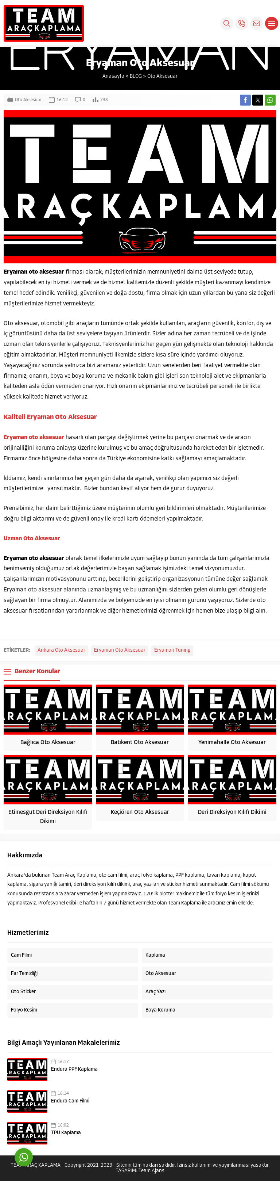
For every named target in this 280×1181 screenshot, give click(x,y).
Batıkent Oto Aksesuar (140, 743)
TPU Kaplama (66, 1133)
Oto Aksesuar (162, 76)
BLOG (136, 76)
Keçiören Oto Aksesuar (140, 812)
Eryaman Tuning (172, 650)
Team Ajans (151, 1171)
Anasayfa (113, 76)
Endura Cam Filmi (70, 1101)
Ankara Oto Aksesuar (61, 650)
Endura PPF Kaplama (74, 1069)
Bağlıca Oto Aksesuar (47, 743)
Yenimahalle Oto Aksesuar (232, 743)
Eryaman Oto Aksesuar (119, 650)
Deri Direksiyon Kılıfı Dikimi (232, 812)
